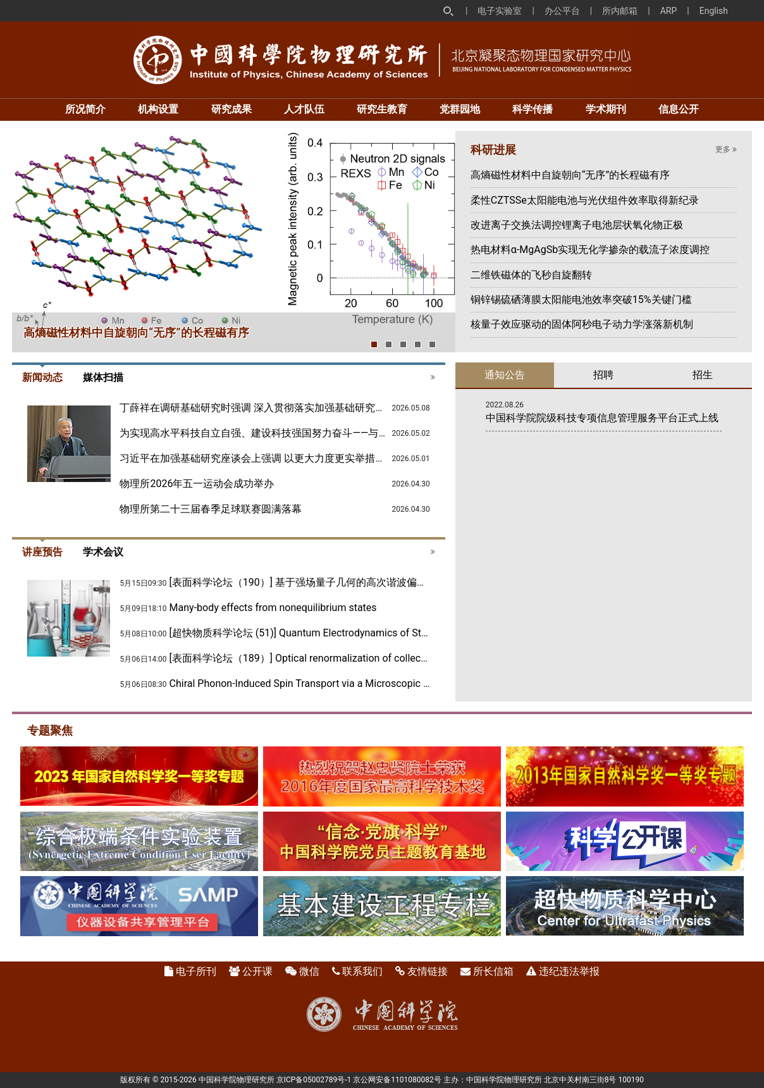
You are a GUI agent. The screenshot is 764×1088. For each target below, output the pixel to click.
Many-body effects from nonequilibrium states (273, 608)
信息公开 (678, 109)
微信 (309, 971)
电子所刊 (196, 971)
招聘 (603, 375)
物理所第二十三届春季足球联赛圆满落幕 (211, 509)
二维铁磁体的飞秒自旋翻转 (531, 275)
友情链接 (427, 971)
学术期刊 (606, 109)
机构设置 (158, 109)
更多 (726, 149)
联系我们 (362, 971)
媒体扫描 (103, 377)
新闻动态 (42, 377)
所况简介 (85, 109)
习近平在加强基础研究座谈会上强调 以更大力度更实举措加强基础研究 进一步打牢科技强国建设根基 (345, 458)
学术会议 (103, 552)
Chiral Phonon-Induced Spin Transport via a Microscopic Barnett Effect (327, 683)
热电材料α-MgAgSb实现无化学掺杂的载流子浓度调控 (590, 250)
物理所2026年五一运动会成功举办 (197, 484)
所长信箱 (493, 971)
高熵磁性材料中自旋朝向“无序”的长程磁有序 (136, 332)
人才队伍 (304, 109)
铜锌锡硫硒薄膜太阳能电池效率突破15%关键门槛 (581, 300)
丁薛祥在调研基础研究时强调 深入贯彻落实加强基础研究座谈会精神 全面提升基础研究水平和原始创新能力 (360, 408)
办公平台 (562, 11)
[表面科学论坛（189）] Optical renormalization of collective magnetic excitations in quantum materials (400, 658)
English (713, 11)
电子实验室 (500, 11)
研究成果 (231, 109)
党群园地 (460, 109)
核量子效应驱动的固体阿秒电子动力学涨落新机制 (582, 324)
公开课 (257, 971)
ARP (668, 11)
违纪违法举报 (569, 971)
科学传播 (532, 109)
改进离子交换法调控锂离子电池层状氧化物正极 (577, 225)
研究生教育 (382, 109)
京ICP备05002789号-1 (314, 1079)
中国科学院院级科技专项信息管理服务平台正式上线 (602, 418)
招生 (703, 375)
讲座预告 (42, 552)
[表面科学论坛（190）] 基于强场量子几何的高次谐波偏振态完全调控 (323, 582)
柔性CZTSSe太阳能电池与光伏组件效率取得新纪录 (585, 200)
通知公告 (504, 375)
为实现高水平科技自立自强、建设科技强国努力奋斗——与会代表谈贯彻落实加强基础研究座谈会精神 (345, 433)
